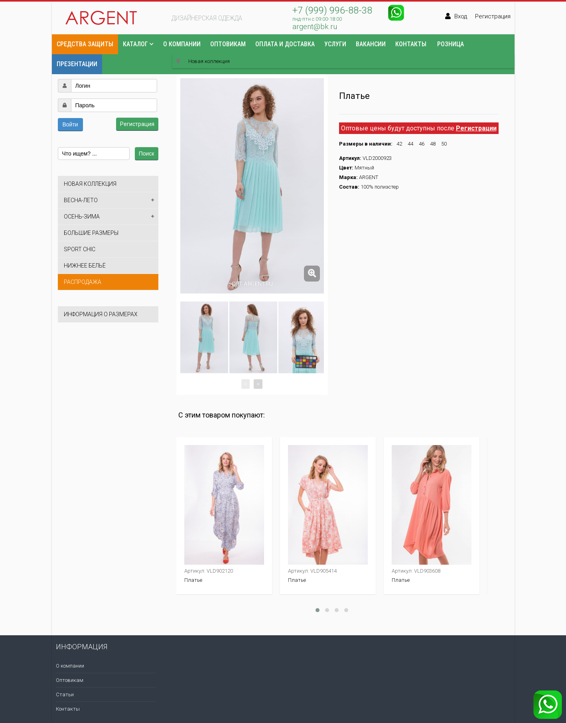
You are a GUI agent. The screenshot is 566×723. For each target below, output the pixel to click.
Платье (193, 580)
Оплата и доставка (285, 44)
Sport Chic (79, 249)
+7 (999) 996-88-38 (332, 10)
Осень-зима (82, 216)
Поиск (146, 153)
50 (444, 144)
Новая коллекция (90, 184)
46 (421, 144)
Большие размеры (91, 233)
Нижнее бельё (85, 265)
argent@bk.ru (314, 26)
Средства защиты (85, 44)
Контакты (410, 44)
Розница (450, 44)
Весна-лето (81, 200)
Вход (460, 16)
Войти (70, 124)
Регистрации (476, 128)
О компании (182, 44)
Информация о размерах (101, 314)
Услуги (335, 44)
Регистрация (493, 16)
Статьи (65, 694)
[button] (64, 66)
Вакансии (371, 44)
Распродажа (82, 282)
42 (399, 144)
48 (433, 144)
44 (410, 144)
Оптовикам (228, 44)
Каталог (135, 44)
